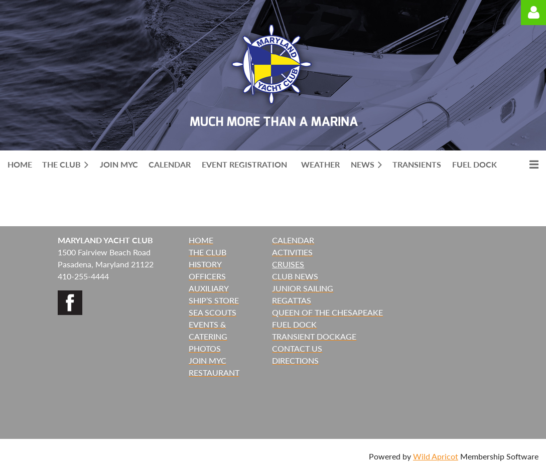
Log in (533, 12)
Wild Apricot (435, 456)
